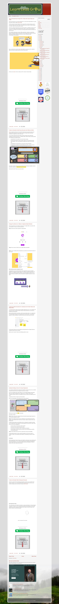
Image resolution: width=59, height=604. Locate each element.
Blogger (34, 600)
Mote (12, 309)
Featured (39, 27)
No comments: (16, 126)
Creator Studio (20, 22)
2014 (40, 75)
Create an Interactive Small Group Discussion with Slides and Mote (21, 130)
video (14, 71)
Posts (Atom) (14, 558)
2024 (40, 36)
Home (23, 556)
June (40, 60)
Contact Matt (40, 28)
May (40, 61)
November (41, 42)
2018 (40, 70)
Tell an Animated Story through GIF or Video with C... (45, 49)
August (41, 46)
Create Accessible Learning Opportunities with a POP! (20, 593)
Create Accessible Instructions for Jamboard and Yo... (44, 54)
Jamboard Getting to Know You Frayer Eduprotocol (44, 56)
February (41, 65)
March (41, 64)
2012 (40, 77)
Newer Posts (11, 556)
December (41, 41)
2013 (40, 76)
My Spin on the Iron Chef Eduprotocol (18, 584)
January (41, 66)
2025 (40, 35)
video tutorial (26, 483)
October (41, 43)
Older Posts (34, 556)
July (40, 47)
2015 (40, 74)
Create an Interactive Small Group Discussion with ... (44, 51)
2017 (40, 71)
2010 (40, 80)
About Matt (39, 22)
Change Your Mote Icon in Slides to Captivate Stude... (45, 52)
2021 (40, 40)
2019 (40, 69)
